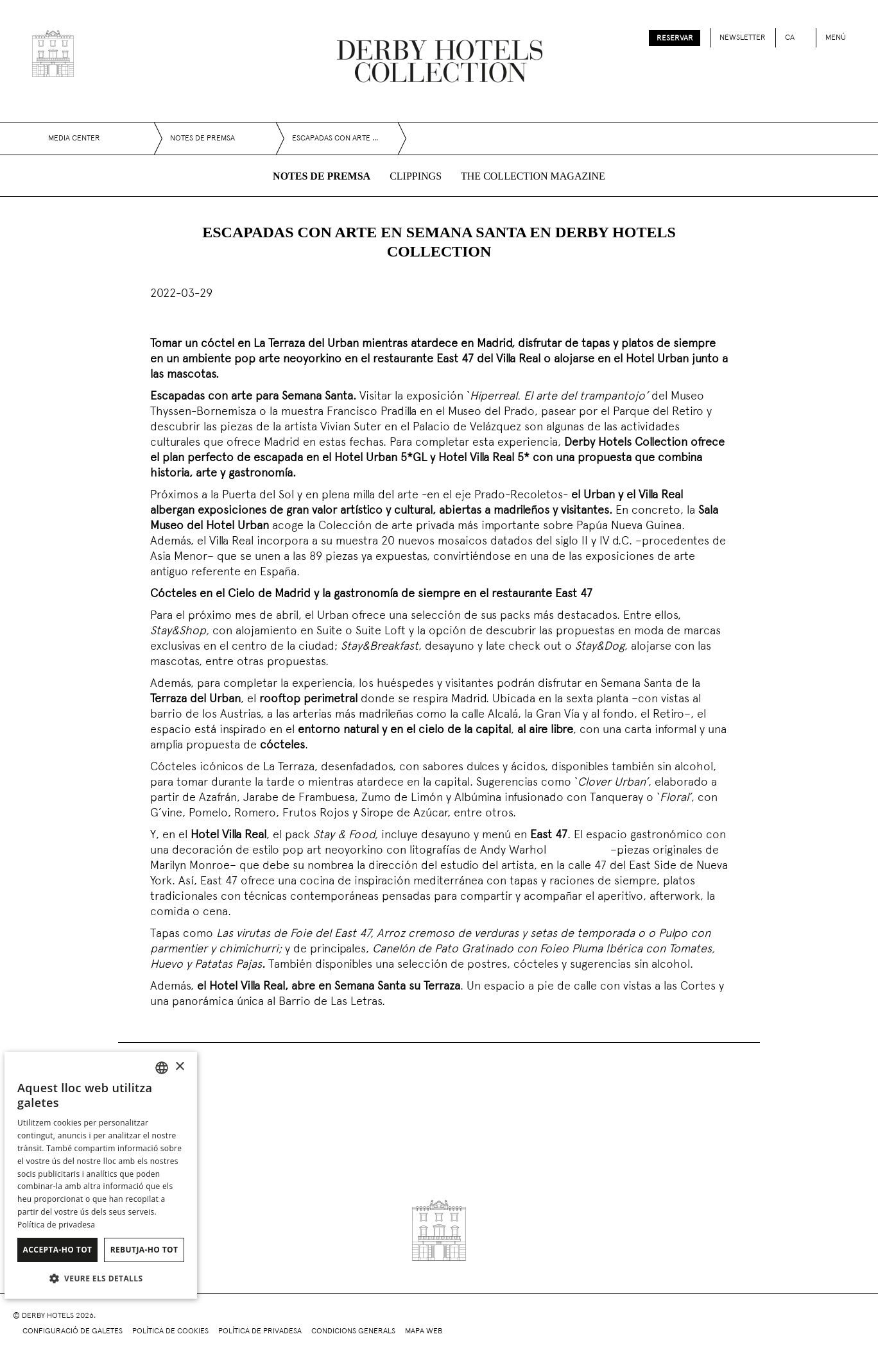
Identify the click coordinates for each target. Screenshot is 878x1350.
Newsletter (742, 38)
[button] (100, 1278)
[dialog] (100, 1175)
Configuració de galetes (72, 1331)
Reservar (675, 38)
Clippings (416, 176)
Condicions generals (353, 1331)
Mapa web (423, 1331)
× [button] (179, 1067)
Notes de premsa (321, 176)
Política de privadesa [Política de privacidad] (56, 1224)
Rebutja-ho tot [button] (144, 1249)
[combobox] (161, 1067)
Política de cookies (170, 1331)
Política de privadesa (260, 1331)
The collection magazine (533, 176)
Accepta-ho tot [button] (57, 1249)
